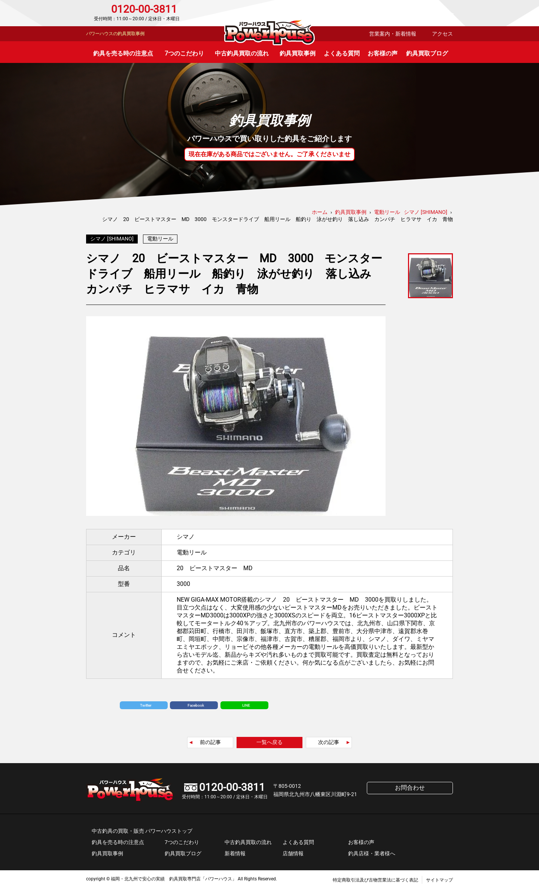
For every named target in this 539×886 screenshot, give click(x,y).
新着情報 (235, 852)
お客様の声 (383, 53)
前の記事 (210, 740)
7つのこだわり (184, 53)
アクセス (442, 34)
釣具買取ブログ (427, 53)
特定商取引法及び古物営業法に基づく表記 (375, 878)
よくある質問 (342, 53)
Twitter (145, 703)
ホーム (320, 212)
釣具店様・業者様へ (371, 852)
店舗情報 (293, 852)
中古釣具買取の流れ (242, 53)
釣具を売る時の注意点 (123, 53)
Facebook (196, 703)
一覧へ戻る (269, 740)
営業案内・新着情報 (392, 34)
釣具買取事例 (298, 53)
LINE (246, 703)
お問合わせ (421, 13)
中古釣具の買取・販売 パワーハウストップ (142, 829)
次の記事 (328, 740)
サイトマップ (439, 878)
